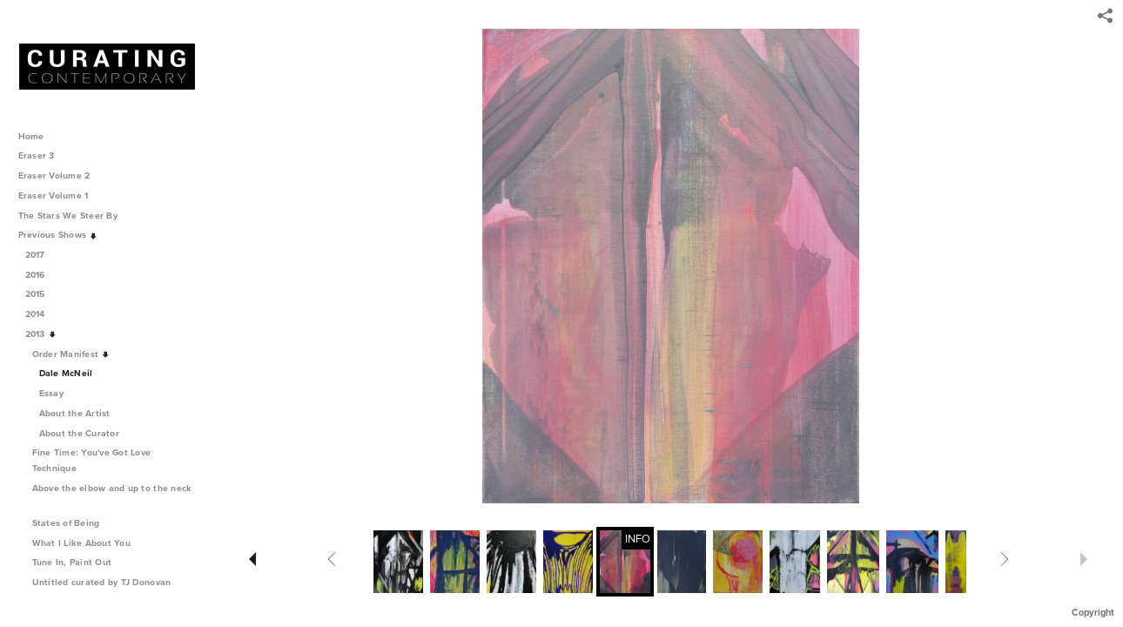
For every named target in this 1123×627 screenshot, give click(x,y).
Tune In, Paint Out (78, 562)
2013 (41, 333)
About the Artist (75, 413)
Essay (51, 393)
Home (31, 136)
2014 (41, 313)
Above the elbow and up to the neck (112, 495)
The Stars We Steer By (74, 215)
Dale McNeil (66, 373)
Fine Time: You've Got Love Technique (91, 460)
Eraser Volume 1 (53, 195)
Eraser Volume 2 (54, 175)
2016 (41, 274)
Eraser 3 (36, 155)
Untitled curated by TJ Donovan (101, 582)
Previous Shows (58, 234)
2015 (41, 293)
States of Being (72, 522)
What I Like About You (87, 542)
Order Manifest (71, 354)
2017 (41, 254)
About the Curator (79, 433)
